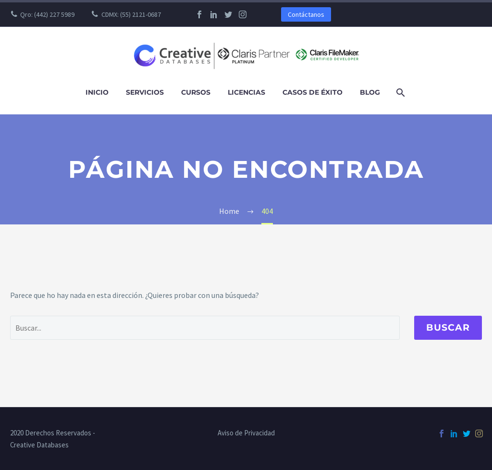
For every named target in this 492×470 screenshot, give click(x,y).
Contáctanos (306, 14)
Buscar (448, 327)
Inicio (97, 92)
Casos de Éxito (313, 92)
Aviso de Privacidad (246, 433)
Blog (370, 92)
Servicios (145, 92)
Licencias (246, 92)
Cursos (195, 92)
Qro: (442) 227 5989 (47, 14)
